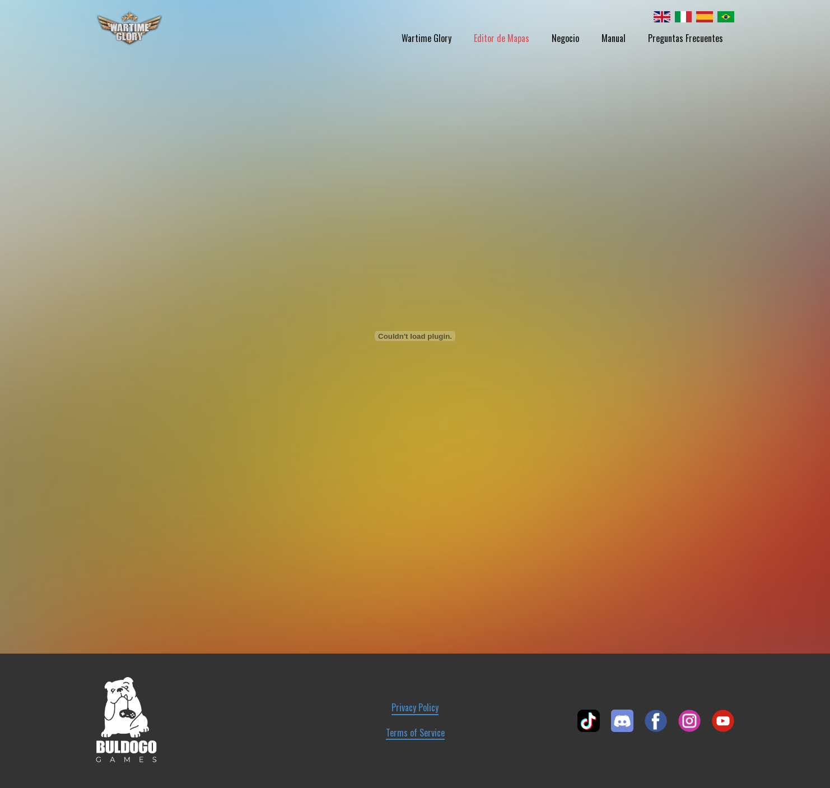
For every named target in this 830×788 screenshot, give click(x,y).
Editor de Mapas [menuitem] (501, 38)
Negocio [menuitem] (565, 38)
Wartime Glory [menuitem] (426, 38)
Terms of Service (415, 732)
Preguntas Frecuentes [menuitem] (685, 38)
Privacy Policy (415, 707)
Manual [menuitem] (613, 38)
